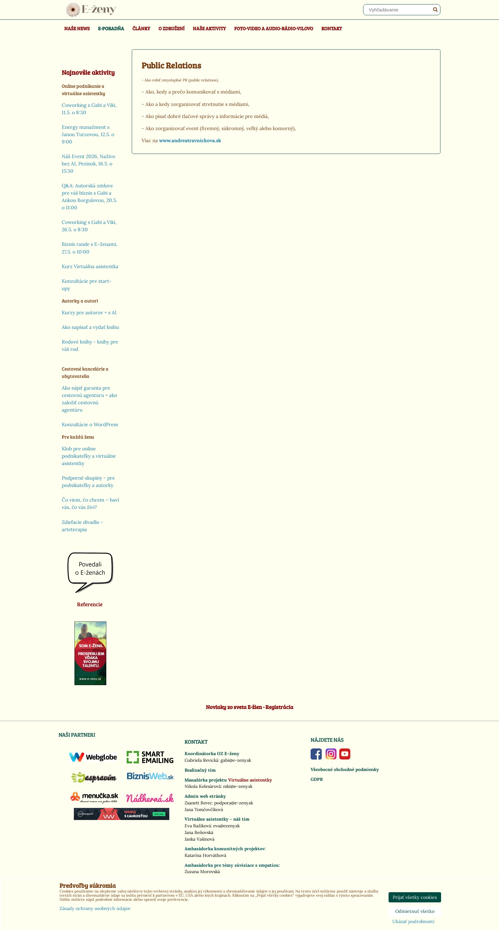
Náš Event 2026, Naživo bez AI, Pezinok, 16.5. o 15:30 (88, 163)
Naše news (77, 28)
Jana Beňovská (199, 832)
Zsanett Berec (198, 803)
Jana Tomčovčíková (204, 809)
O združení (171, 28)
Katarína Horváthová (205, 855)
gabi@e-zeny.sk (236, 760)
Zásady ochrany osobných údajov (95, 908)
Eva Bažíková (198, 826)
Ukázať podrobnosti (413, 921)
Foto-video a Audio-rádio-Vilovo (273, 28)
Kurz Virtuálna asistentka (90, 266)
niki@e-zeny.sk (237, 786)
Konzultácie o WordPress (90, 424)
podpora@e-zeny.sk (233, 803)
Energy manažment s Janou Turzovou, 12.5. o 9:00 (88, 134)
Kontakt (331, 28)
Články (141, 28)
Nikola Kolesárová (203, 786)
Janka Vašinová (199, 839)
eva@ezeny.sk (226, 826)
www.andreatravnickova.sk (190, 140)
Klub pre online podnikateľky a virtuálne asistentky (89, 456)
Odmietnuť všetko (414, 911)
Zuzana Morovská (202, 871)
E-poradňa (111, 28)
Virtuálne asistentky (250, 780)
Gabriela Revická (201, 760)
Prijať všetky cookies (415, 897)
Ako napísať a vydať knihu (90, 327)
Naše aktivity (209, 28)
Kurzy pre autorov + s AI (89, 312)
